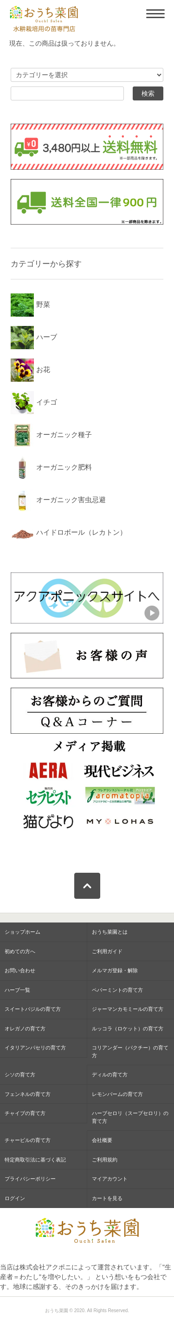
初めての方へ (20, 951)
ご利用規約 (104, 1159)
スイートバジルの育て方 (33, 1009)
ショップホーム (22, 932)
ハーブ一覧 (17, 990)
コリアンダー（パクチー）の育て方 (130, 1051)
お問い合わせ (20, 970)
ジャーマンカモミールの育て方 (127, 1009)
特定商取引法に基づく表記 (35, 1159)
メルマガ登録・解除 (115, 970)
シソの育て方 (20, 1074)
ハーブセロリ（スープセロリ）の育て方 (130, 1117)
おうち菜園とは (110, 932)
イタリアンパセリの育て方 (35, 1047)
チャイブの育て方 (25, 1113)
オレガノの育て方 (25, 1028)
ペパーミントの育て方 (117, 990)
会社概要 (102, 1140)
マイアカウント (110, 1178)
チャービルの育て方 (28, 1140)
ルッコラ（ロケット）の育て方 (127, 1028)
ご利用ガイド (107, 951)
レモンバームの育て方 (117, 1094)
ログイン (15, 1198)
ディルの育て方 (110, 1074)
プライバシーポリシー (30, 1178)
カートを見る (107, 1198)
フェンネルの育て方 (28, 1094)
